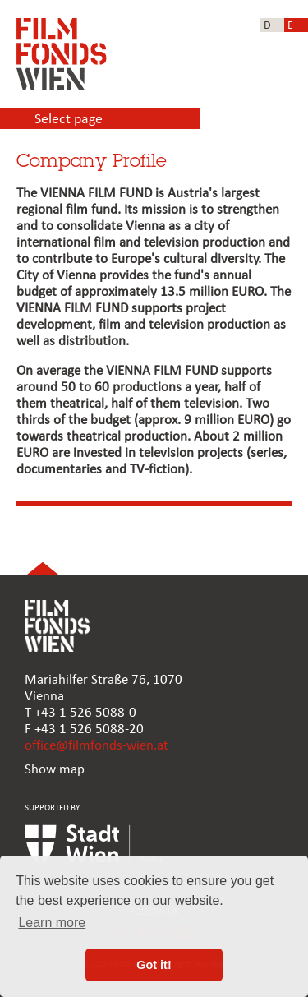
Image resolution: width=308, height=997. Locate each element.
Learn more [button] (51, 923)
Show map (55, 770)
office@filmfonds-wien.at (96, 746)
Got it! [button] (153, 965)
